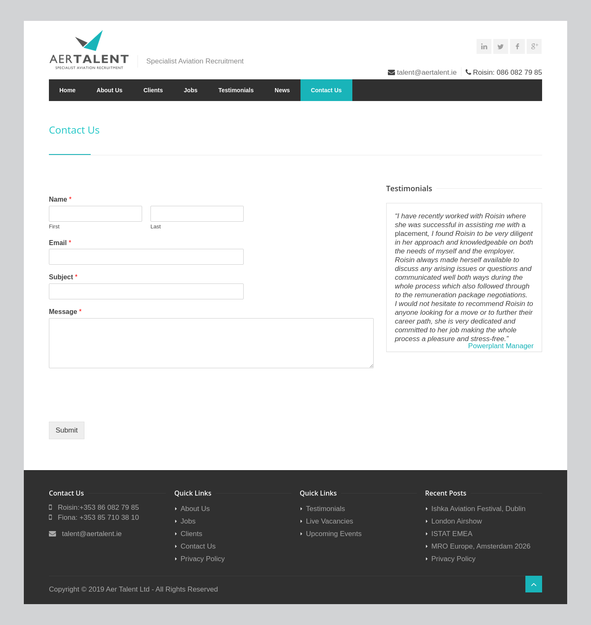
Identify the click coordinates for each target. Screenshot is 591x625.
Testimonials (236, 90)
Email (60, 242)
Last (155, 226)
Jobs (191, 90)
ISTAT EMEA (451, 534)
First (54, 226)
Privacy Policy (203, 559)
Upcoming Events (334, 534)
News (282, 90)
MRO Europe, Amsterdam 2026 (480, 546)
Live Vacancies (329, 521)
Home (67, 90)
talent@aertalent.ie (427, 72)
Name (60, 199)
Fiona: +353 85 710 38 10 (98, 517)
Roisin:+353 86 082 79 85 (98, 507)
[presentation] (112, 408)
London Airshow (456, 521)
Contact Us (326, 90)
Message (65, 311)
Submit (67, 430)
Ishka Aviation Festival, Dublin (478, 509)
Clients (153, 90)
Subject (63, 277)
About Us (109, 90)
